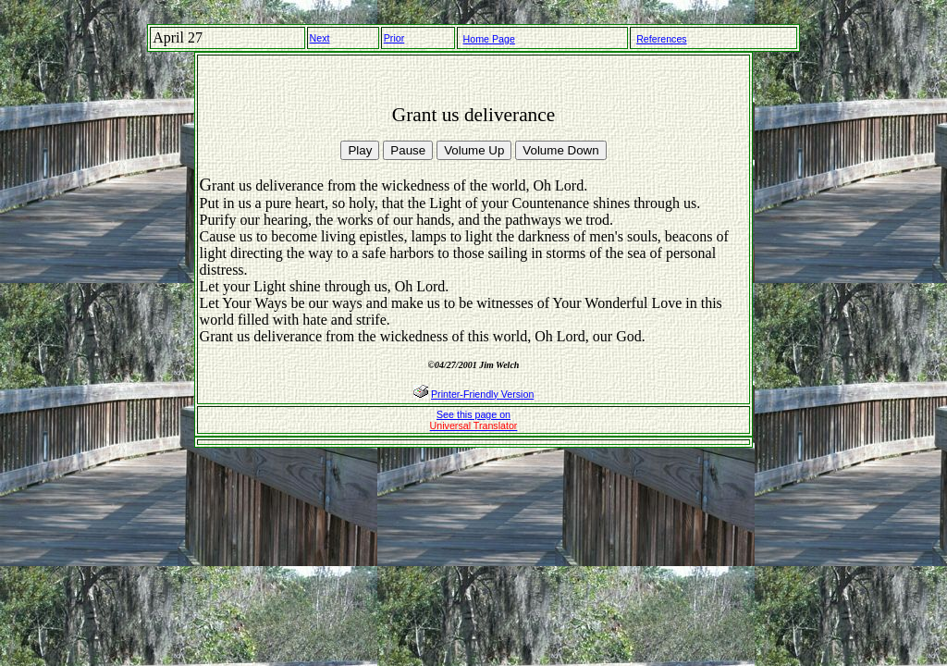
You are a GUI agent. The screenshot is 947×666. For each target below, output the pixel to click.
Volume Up (474, 150)
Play (360, 150)
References (661, 38)
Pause (407, 150)
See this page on (474, 420)
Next (320, 37)
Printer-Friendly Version (482, 394)
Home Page (489, 38)
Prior (394, 37)
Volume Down (560, 150)
